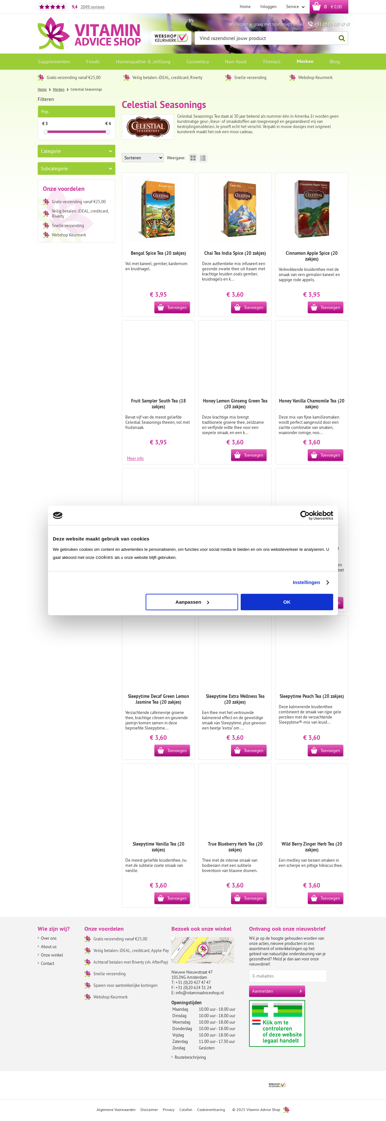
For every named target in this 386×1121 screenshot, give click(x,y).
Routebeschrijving (190, 1057)
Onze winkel (52, 954)
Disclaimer (149, 1109)
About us (48, 946)
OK (287, 602)
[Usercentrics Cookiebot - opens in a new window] (305, 515)
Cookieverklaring (211, 1109)
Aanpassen (192, 602)
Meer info (135, 458)
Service (293, 6)
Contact (47, 963)
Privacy (169, 1109)
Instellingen (306, 582)
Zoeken (340, 38)
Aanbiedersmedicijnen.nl (289, 1023)
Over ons (48, 938)
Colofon (185, 1109)
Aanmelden (262, 991)
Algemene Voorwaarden (116, 1109)
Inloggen (268, 6)
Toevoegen (177, 307)
